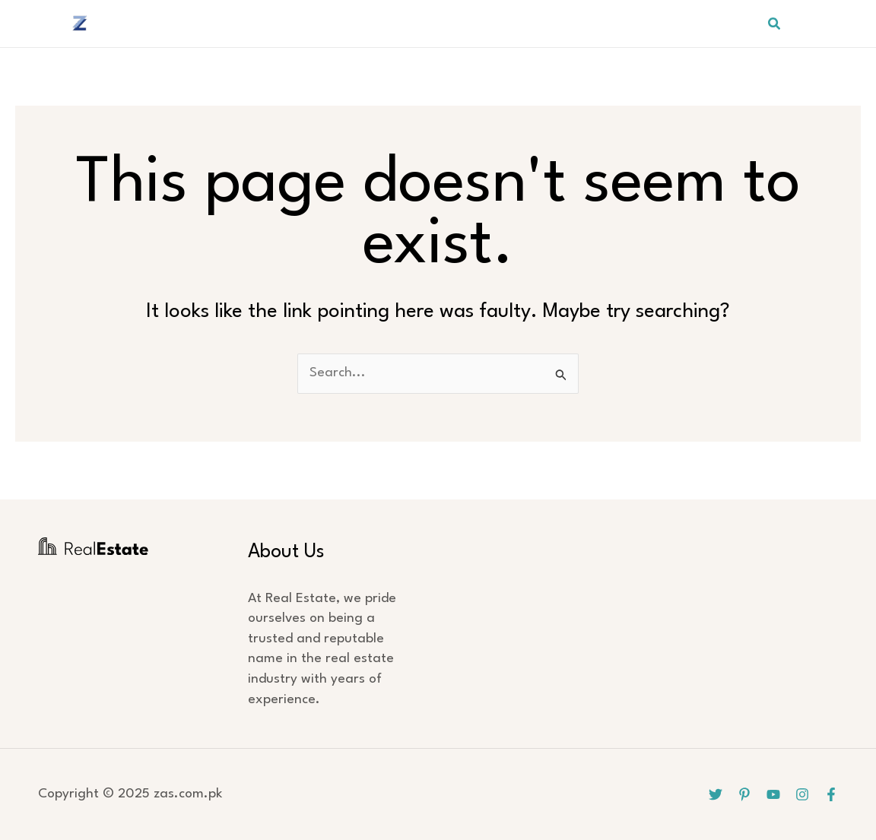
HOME (271, 23)
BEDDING (340, 23)
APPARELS (421, 23)
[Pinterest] (829, 23)
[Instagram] (802, 794)
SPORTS (600, 23)
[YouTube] (854, 23)
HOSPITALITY (513, 23)
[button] (775, 23)
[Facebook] (831, 794)
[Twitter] (804, 23)
